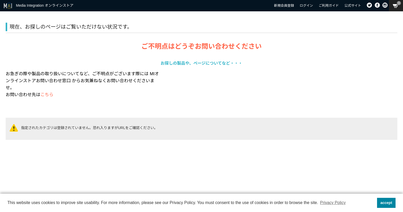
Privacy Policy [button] (333, 202)
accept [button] (386, 203)
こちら (46, 94)
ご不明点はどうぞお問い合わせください (201, 46)
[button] (371, 203)
